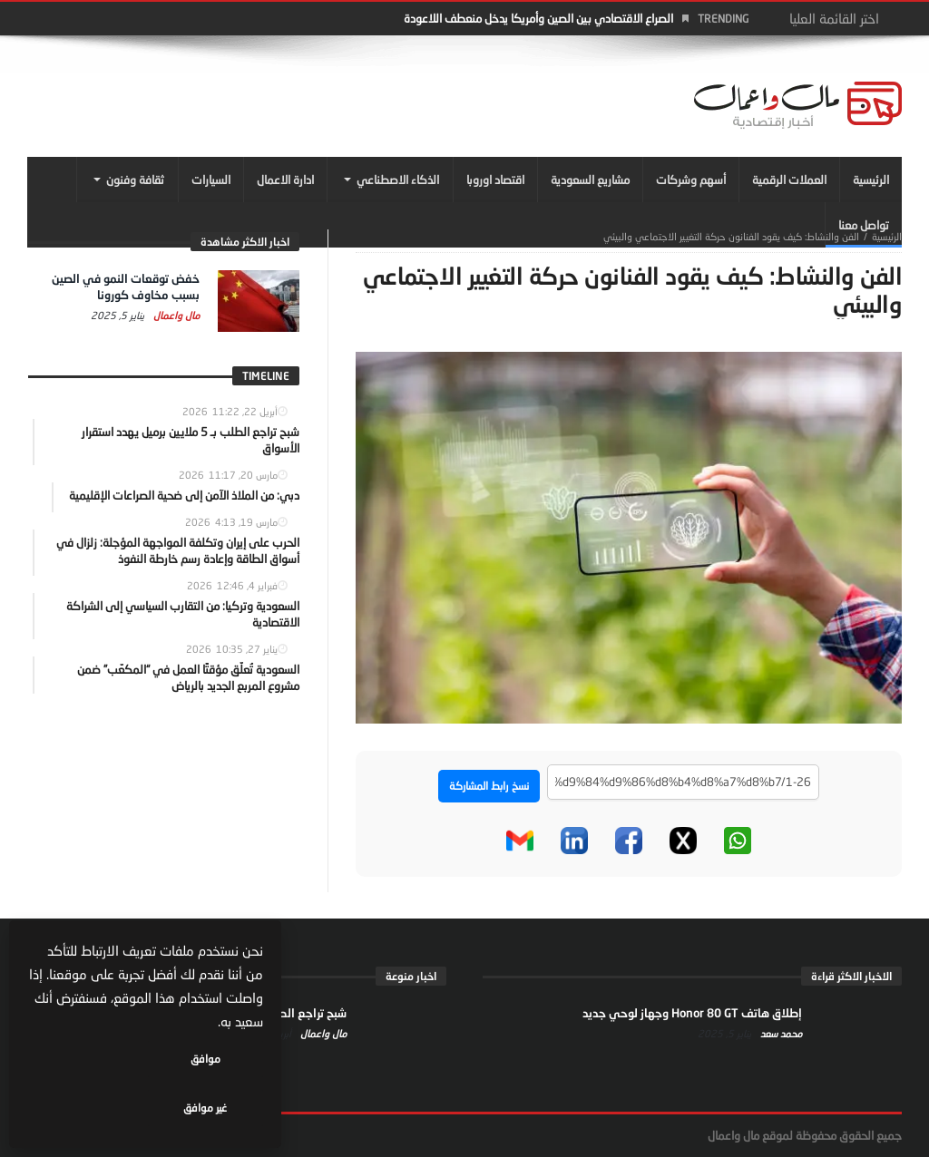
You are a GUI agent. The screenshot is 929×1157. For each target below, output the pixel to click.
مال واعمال (175, 315)
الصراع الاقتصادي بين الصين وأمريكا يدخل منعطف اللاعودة (538, 18)
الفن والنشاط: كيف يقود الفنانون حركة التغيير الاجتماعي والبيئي (731, 236)
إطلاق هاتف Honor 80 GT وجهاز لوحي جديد (692, 1013)
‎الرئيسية (887, 236)
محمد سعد (780, 1033)
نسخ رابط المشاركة (489, 785)
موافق (210, 1107)
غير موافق (91, 1107)
